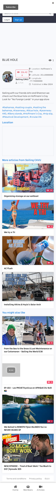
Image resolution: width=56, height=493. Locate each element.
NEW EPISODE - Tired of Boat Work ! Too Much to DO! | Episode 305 (27, 467)
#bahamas (8, 107)
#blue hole (32, 110)
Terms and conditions (16, 478)
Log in (7, 19)
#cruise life (35, 116)
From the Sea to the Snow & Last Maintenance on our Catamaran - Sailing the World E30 (28, 350)
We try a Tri (9, 232)
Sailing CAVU (22, 79)
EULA (47, 478)
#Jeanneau (19, 110)
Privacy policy (35, 478)
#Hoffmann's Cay (32, 113)
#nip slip (47, 113)
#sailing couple (23, 107)
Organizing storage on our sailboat (21, 195)
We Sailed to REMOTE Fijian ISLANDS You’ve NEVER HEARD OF (25, 428)
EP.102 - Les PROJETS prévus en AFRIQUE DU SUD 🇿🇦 (28, 389)
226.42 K (22, 73)
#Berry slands (14, 113)
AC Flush (8, 268)
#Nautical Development (15, 116)
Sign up (18, 19)
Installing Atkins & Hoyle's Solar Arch (22, 304)
